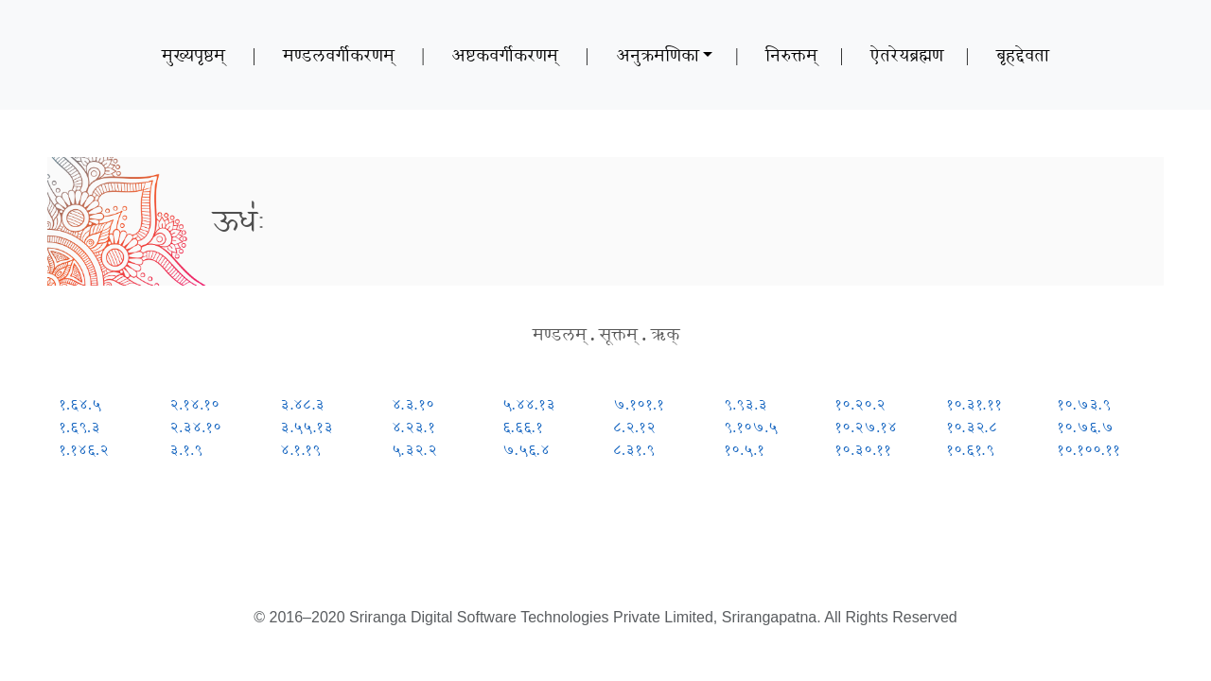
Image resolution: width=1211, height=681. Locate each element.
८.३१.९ (634, 450)
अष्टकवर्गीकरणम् (504, 55)
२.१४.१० (194, 404)
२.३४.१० (195, 427)
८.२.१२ (634, 427)
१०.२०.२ (860, 404)
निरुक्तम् (791, 55)
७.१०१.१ (638, 404)
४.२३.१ (413, 427)
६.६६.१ (522, 427)
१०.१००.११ (1088, 450)
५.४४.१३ (528, 404)
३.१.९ (185, 450)
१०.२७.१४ (865, 427)
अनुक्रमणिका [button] (657, 55)
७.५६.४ (526, 450)
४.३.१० (413, 404)
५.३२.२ (414, 450)
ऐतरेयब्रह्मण (906, 55)
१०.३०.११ (862, 450)
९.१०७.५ (751, 427)
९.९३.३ (745, 404)
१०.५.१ (744, 450)
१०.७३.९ (1084, 404)
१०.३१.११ (974, 404)
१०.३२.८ (971, 427)
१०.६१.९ (970, 450)
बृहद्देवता (1022, 55)
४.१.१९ (300, 450)
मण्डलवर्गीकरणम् (339, 55)
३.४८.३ (302, 404)
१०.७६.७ (1085, 427)
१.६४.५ (80, 404)
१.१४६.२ (84, 450)
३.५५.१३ (306, 427)
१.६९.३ (79, 427)
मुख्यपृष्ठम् (193, 55)
